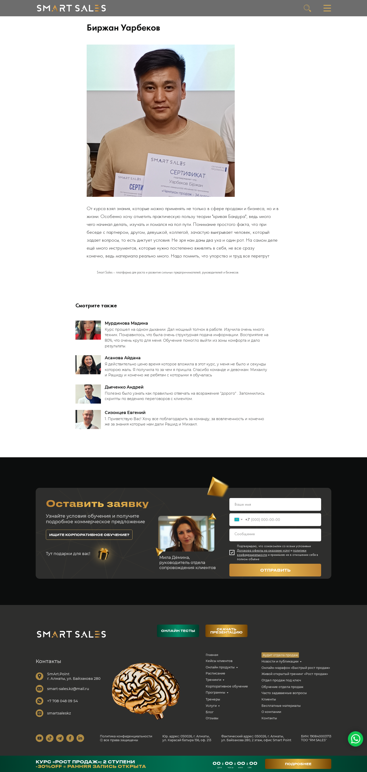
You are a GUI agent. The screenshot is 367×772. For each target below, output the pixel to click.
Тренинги (213, 684)
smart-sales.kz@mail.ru (68, 693)
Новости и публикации (279, 666)
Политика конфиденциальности (126, 741)
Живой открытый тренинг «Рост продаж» (294, 678)
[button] (89, 539)
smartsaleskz (59, 717)
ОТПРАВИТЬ (275, 574)
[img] (71, 8)
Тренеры (213, 704)
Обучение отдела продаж (282, 691)
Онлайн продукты (220, 672)
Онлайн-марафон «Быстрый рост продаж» (295, 672)
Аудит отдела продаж (280, 659)
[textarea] (275, 539)
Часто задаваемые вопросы (284, 697)
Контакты (269, 723)
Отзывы (212, 723)
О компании (271, 716)
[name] (275, 509)
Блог (210, 717)
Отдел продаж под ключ (281, 685)
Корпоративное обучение (227, 691)
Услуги (211, 710)
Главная (212, 659)
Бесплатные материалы (281, 710)
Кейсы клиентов (219, 665)
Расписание (215, 678)
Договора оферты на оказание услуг (263, 555)
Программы (215, 697)
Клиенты (268, 704)
